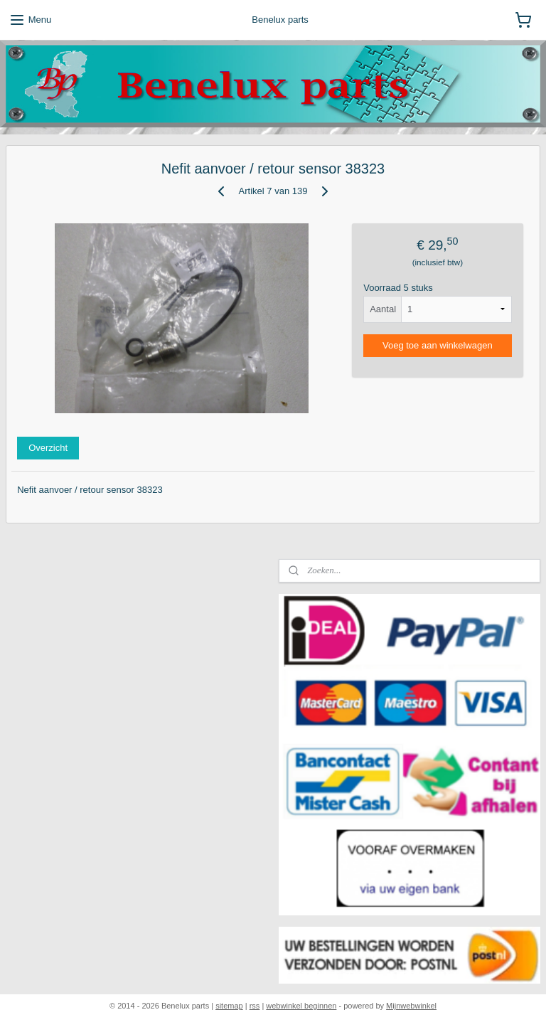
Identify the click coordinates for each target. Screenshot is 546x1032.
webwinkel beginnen (301, 1005)
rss (255, 1005)
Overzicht (48, 447)
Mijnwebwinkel (411, 1005)
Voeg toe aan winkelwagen (437, 345)
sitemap (229, 1005)
